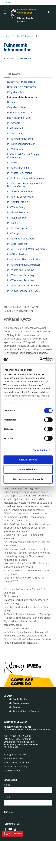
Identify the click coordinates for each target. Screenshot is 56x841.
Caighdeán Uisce (16, 107)
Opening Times (12, 770)
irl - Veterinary (15, 149)
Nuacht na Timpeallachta (21, 81)
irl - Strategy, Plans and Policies (24, 259)
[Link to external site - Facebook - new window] (5, 829)
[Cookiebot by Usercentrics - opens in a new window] (40, 359)
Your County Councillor (16, 762)
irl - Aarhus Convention (20, 191)
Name (7, 784)
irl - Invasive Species (18, 228)
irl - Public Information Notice (23, 291)
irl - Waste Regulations (19, 173)
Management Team (14, 758)
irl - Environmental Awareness (23, 264)
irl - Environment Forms (20, 138)
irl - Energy (13, 233)
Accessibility (13, 833)
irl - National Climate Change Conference (23, 156)
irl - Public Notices (19, 699)
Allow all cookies (28, 459)
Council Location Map (15, 766)
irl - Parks (12, 162)
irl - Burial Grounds (17, 212)
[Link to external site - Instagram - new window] (15, 829)
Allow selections (28, 469)
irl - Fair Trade (15, 133)
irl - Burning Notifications (21, 238)
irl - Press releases (19, 703)
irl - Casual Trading (17, 201)
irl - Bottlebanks (16, 128)
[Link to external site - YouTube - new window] (10, 829)
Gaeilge (7, 36)
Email (7, 797)
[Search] (49, 12)
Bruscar (11, 102)
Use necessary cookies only (28, 479)
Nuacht (8, 696)
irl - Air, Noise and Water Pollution (26, 249)
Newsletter (10, 780)
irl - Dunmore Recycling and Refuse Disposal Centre (26, 185)
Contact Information (15, 722)
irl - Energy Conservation (20, 196)
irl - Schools (13, 123)
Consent (10, 812)
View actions (23, 58)
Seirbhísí (18, 36)
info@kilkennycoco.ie (23, 741)
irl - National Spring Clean (21, 144)
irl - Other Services (17, 254)
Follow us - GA (12, 824)
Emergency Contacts (15, 754)
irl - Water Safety (16, 207)
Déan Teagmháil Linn (19, 117)
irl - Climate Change (18, 167)
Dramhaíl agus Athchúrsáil (21, 87)
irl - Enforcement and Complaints (25, 178)
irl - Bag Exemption (17, 217)
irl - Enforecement (17, 243)
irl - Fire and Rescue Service (24, 711)
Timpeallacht (31, 36)
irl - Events (14, 707)
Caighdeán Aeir (15, 92)
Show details (40, 450)
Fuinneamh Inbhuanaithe (22, 97)
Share (8, 58)
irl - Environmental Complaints (24, 285)
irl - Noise (12, 222)
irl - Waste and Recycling (20, 270)
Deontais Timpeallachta (20, 112)
